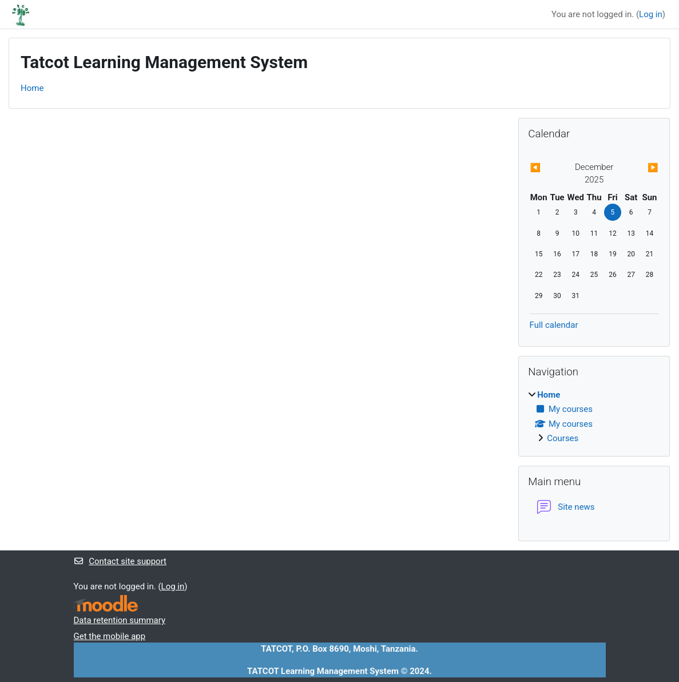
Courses (562, 438)
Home (32, 88)
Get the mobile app (110, 636)
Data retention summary (120, 620)
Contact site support (120, 561)
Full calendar (554, 325)
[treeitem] (594, 416)
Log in (650, 14)
